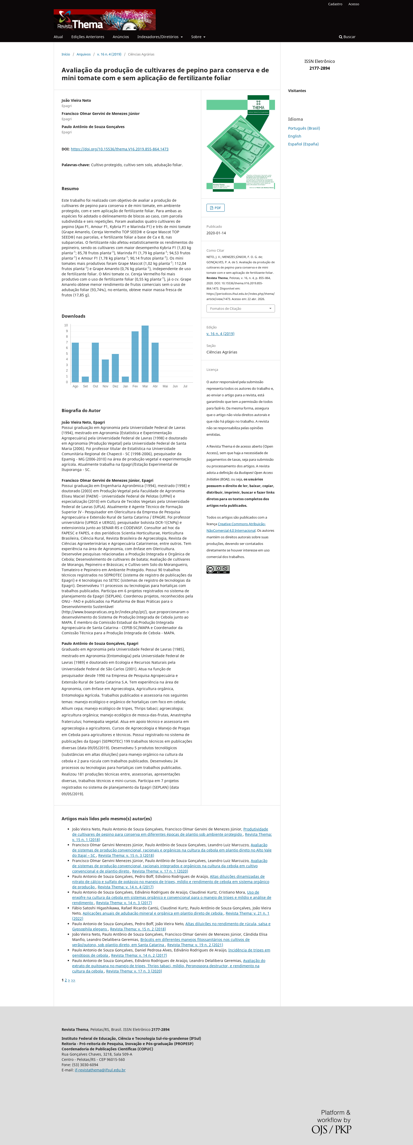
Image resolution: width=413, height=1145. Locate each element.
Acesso (353, 4)
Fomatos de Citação (225, 308)
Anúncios (121, 36)
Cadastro (335, 4)
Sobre (197, 36)
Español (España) (303, 143)
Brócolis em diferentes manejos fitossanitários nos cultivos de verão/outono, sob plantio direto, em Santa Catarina (161, 942)
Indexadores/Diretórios (158, 36)
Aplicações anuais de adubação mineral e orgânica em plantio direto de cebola (153, 913)
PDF (217, 207)
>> (73, 979)
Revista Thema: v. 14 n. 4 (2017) (126, 886)
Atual (58, 36)
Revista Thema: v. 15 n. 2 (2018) (138, 928)
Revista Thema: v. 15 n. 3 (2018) (126, 855)
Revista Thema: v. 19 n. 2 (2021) (195, 944)
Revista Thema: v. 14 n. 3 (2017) (124, 902)
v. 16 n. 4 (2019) (109, 54)
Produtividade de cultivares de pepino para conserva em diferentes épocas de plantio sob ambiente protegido (170, 832)
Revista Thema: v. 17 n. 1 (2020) (160, 871)
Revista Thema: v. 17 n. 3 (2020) (134, 971)
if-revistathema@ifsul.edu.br (100, 1069)
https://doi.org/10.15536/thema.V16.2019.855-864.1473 (120, 148)
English (294, 136)
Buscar (347, 36)
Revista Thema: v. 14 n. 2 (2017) (139, 955)
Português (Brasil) (304, 128)
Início (66, 54)
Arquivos (84, 54)
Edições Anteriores (87, 36)
